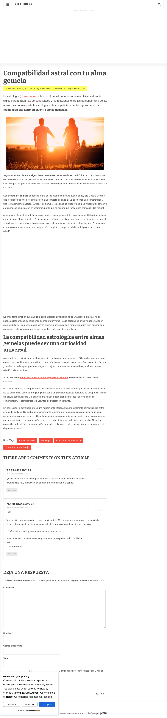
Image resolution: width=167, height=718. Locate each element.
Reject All (29, 704)
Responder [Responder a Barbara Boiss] (12, 490)
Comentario (9, 587)
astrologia (46, 440)
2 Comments (40, 457)
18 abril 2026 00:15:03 (18, 507)
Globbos (23, 4)
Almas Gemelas (27, 440)
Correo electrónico (13, 646)
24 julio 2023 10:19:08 (18, 474)
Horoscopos (79, 88)
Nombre (8, 633)
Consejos (68, 88)
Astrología (36, 88)
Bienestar (46, 88)
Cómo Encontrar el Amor (68, 440)
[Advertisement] (83, 33)
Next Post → (101, 693)
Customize (11, 704)
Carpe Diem (57, 88)
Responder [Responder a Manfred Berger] (12, 554)
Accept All (47, 704)
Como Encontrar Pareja (17, 447)
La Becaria (10, 88)
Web (5, 658)
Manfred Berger (21, 504)
